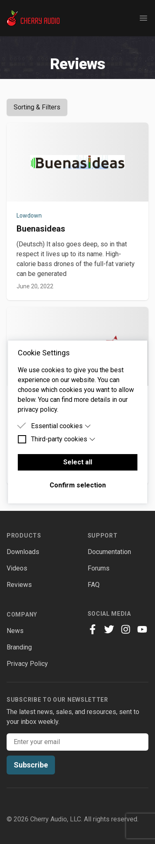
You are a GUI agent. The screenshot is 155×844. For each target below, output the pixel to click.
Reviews (19, 585)
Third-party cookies (63, 439)
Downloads (23, 552)
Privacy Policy (27, 664)
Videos (17, 568)
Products (24, 535)
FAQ (94, 585)
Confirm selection (78, 485)
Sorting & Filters (37, 107)
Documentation (109, 552)
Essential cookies (61, 426)
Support (103, 535)
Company (22, 614)
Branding (19, 647)
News (15, 631)
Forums (99, 568)
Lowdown (29, 215)
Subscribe (31, 765)
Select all (77, 462)
